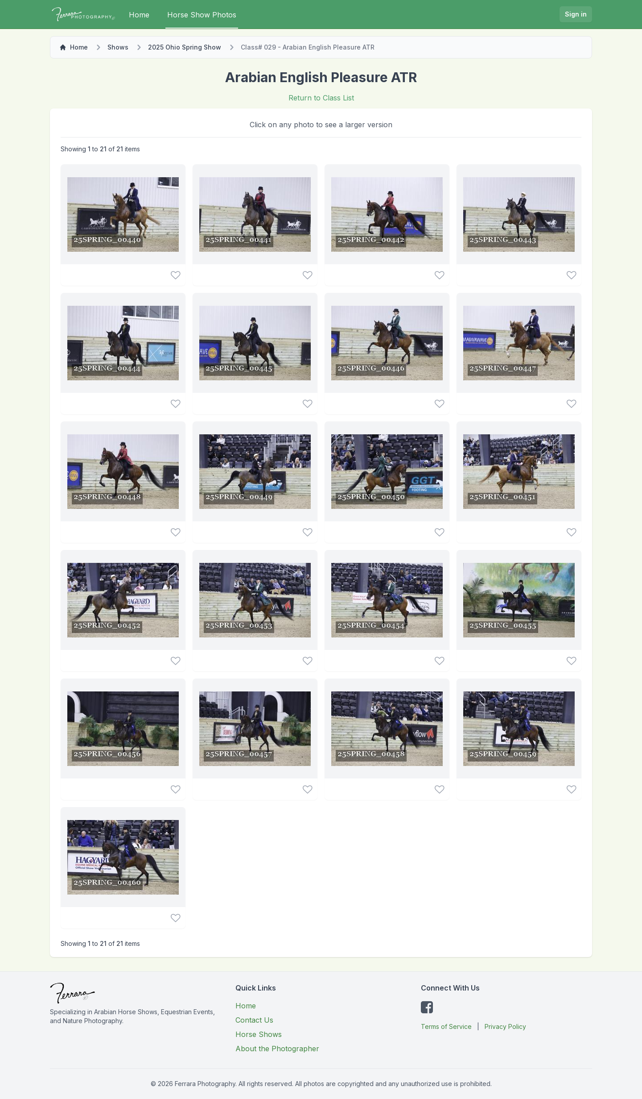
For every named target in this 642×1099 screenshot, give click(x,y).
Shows (117, 47)
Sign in (576, 14)
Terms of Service (446, 1026)
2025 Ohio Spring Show (184, 47)
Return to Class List (321, 97)
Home (139, 14)
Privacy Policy (505, 1026)
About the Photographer (277, 1048)
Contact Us (254, 1020)
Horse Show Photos (201, 14)
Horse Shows (258, 1034)
